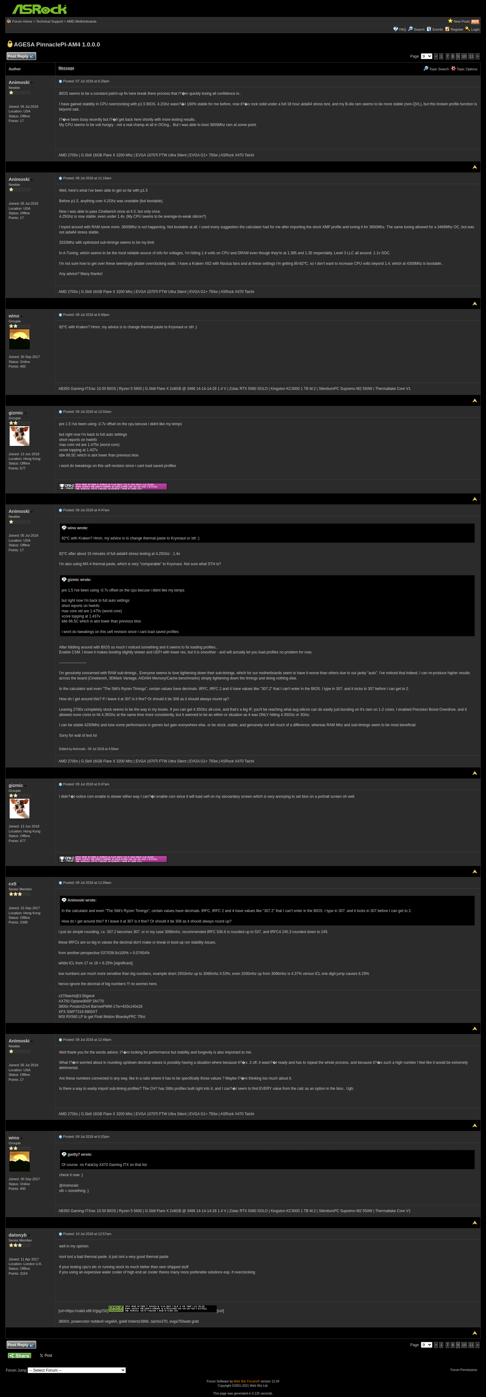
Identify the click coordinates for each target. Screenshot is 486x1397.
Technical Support (49, 21)
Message (66, 68)
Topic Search (436, 69)
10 (464, 56)
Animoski (21, 82)
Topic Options (464, 69)
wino (16, 315)
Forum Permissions (465, 1370)
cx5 (14, 883)
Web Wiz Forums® (247, 1381)
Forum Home (22, 21)
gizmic (18, 412)
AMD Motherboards (81, 21)
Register (457, 29)
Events (434, 29)
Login (475, 29)
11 (471, 56)
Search (419, 29)
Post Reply (20, 56)
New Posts (462, 21)
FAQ (402, 29)
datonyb (19, 1235)
